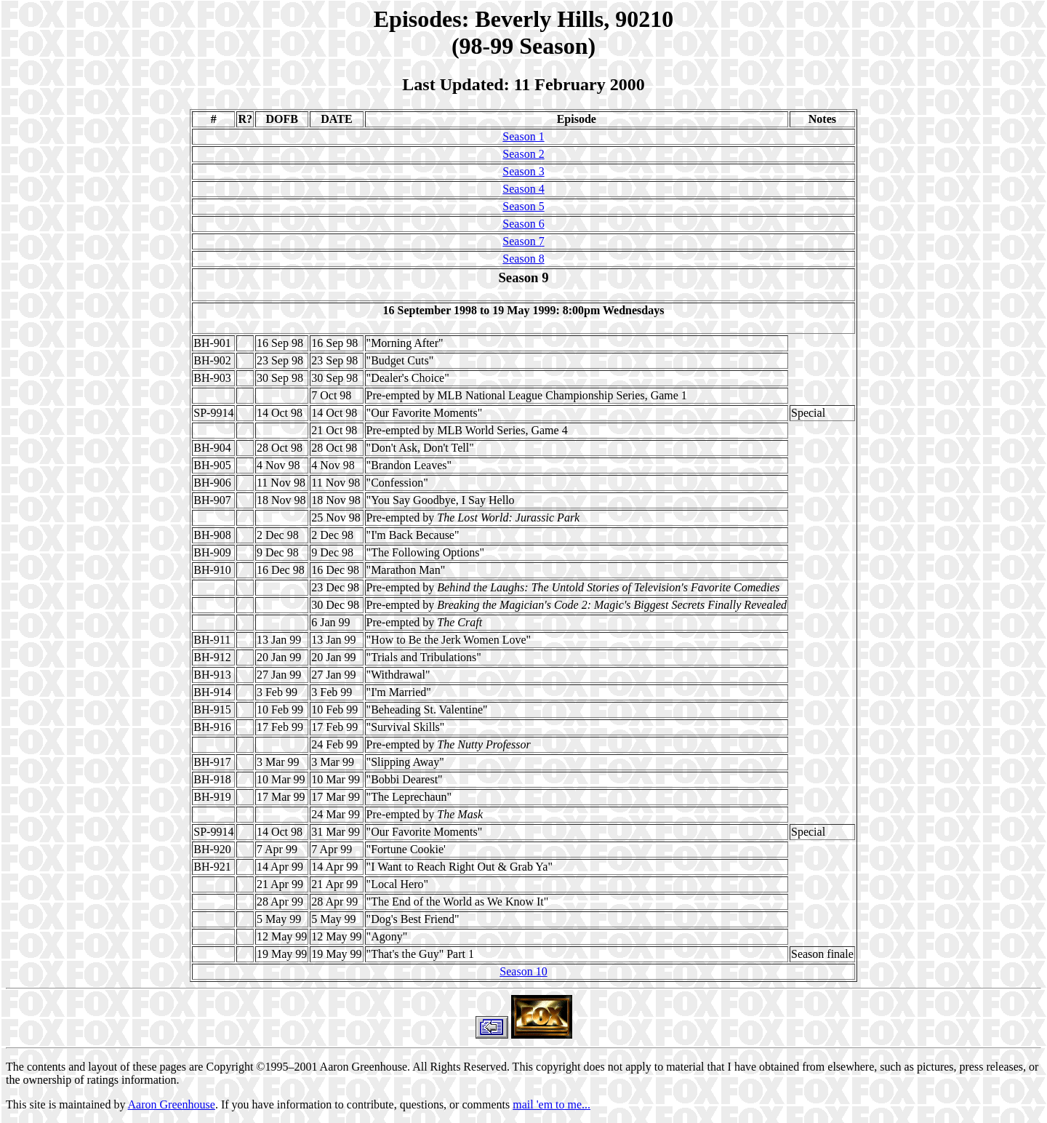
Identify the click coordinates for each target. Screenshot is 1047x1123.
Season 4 (523, 189)
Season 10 (523, 971)
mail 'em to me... (551, 1104)
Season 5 (523, 206)
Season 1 (523, 136)
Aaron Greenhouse (171, 1104)
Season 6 (523, 223)
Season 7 (523, 241)
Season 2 (523, 154)
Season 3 (523, 171)
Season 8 (523, 258)
